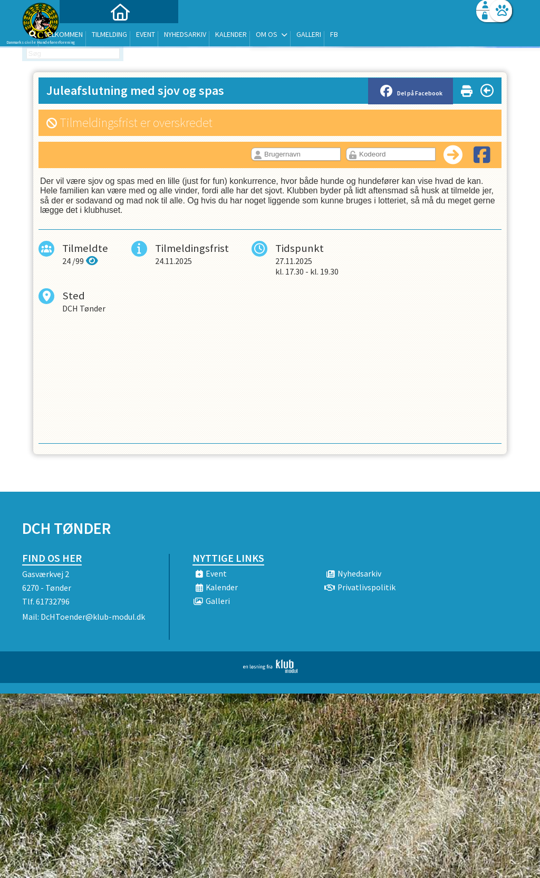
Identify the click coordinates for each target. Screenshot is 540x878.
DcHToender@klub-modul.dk (93, 616)
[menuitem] (88, 35)
